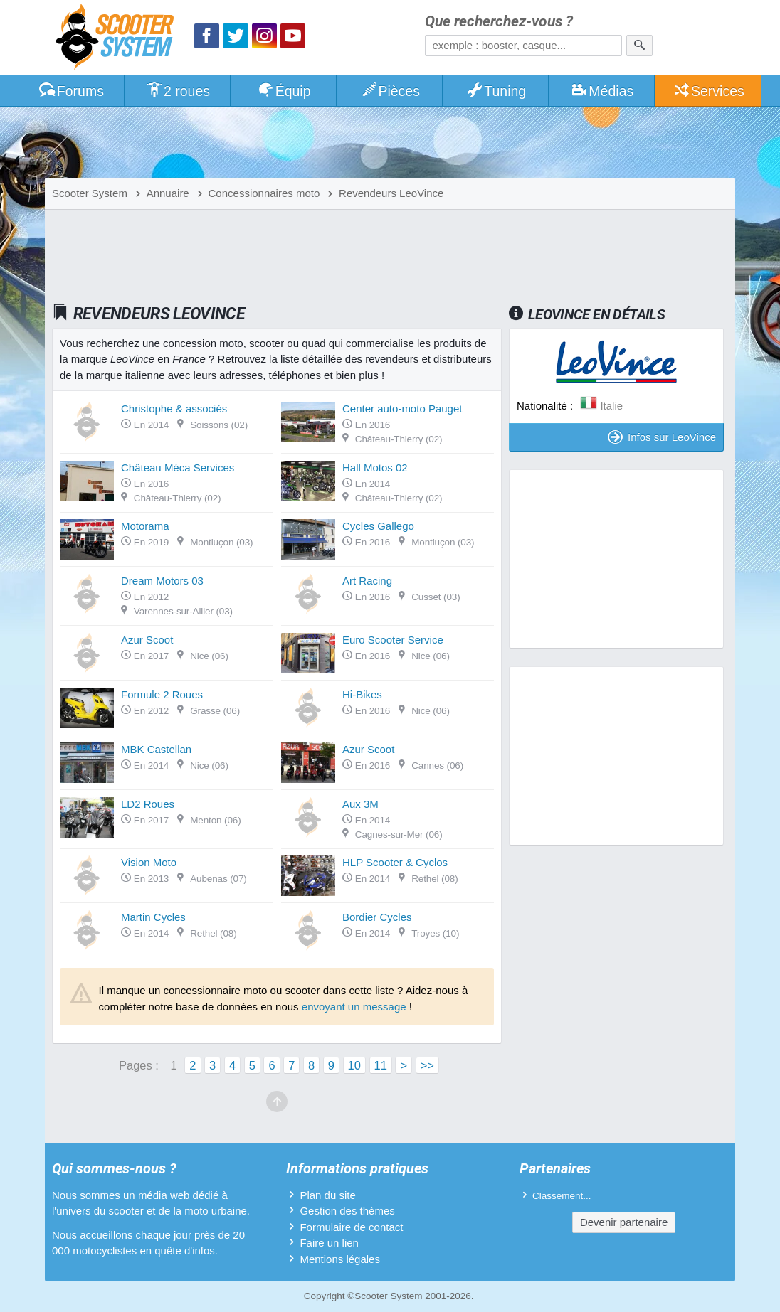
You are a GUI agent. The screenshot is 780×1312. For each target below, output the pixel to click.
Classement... (561, 1195)
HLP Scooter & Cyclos (395, 862)
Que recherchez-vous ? (499, 22)
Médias (602, 91)
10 (354, 1065)
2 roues (177, 91)
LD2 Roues (147, 804)
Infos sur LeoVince (662, 437)
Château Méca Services (177, 468)
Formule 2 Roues (162, 694)
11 (380, 1065)
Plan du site (327, 1195)
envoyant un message (354, 1007)
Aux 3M (360, 804)
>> (427, 1065)
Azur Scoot (147, 640)
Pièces (390, 91)
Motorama (145, 526)
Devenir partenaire (624, 1222)
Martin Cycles (153, 917)
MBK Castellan (156, 749)
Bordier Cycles (377, 917)
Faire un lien (329, 1243)
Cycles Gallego (378, 526)
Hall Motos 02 (375, 468)
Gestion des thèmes (347, 1211)
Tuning (496, 91)
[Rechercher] (639, 45)
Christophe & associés (174, 408)
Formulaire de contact (351, 1227)
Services (708, 91)
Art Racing (367, 581)
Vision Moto (148, 862)
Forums (71, 91)
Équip (284, 91)
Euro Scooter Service (392, 640)
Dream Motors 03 (162, 581)
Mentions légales (340, 1259)
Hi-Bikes (362, 694)
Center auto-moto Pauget (402, 408)
